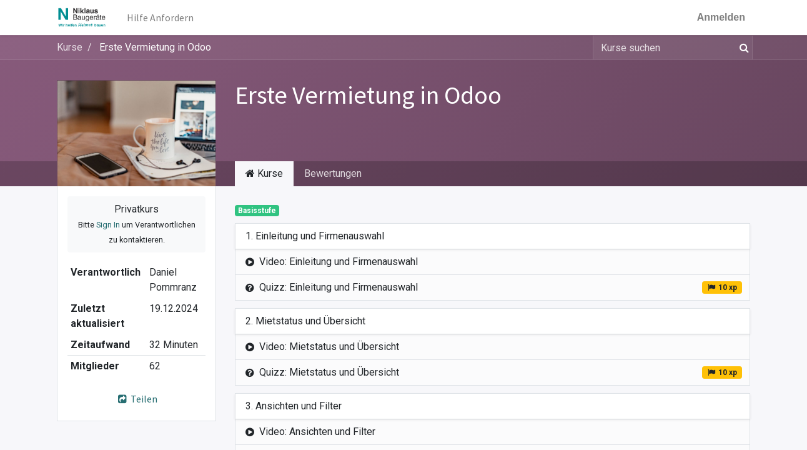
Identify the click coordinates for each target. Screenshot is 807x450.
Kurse (69, 47)
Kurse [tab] (264, 173)
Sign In (108, 224)
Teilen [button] (136, 398)
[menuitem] (160, 17)
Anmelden (721, 17)
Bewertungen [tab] (333, 173)
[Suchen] (741, 47)
